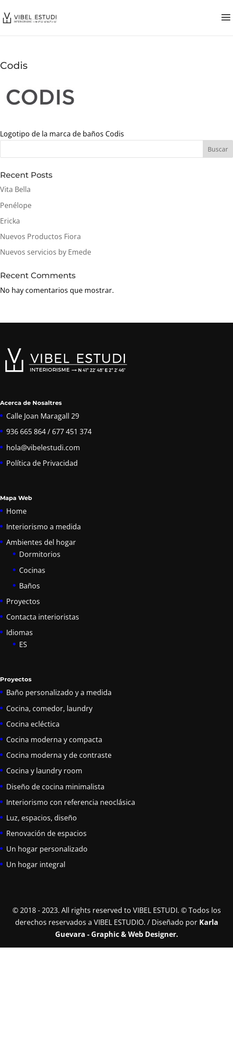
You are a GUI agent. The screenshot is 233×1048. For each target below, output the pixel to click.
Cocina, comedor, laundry (49, 708)
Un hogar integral (35, 864)
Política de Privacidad (42, 463)
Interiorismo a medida (43, 527)
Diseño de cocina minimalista (55, 787)
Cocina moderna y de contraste (59, 755)
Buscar (218, 149)
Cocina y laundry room (44, 771)
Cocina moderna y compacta (54, 739)
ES (23, 644)
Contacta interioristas (42, 617)
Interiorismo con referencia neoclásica (70, 802)
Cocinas (32, 570)
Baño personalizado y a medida (59, 692)
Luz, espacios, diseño (41, 818)
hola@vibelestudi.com (43, 447)
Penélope (16, 205)
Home (16, 511)
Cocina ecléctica (33, 724)
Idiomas (19, 632)
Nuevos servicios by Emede (45, 252)
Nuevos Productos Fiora (40, 236)
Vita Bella (15, 189)
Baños (29, 586)
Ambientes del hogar (41, 542)
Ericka (10, 221)
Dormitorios (39, 554)
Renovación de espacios (46, 833)
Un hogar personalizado (47, 849)
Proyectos (23, 601)
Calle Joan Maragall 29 (42, 416)
